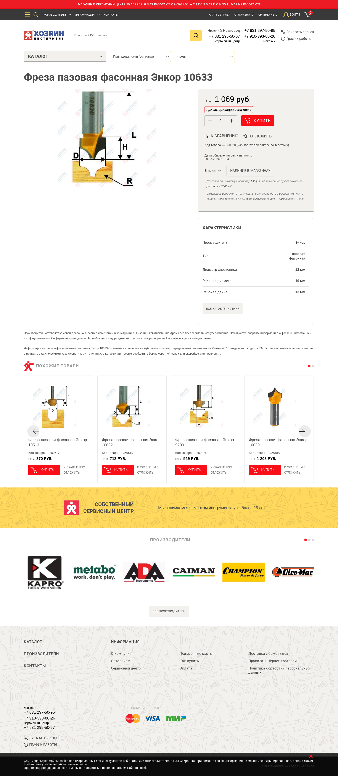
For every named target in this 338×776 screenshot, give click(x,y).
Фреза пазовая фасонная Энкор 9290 (204, 442)
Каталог (33, 642)
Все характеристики (223, 308)
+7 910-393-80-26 (259, 36)
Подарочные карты (196, 653)
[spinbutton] (220, 121)
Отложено (244, 14)
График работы (296, 39)
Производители (54, 14)
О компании (121, 653)
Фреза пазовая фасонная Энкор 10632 (131, 442)
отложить (261, 136)
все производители (169, 611)
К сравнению (74, 467)
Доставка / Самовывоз (268, 653)
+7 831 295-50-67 (224, 36)
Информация (85, 14)
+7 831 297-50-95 (260, 30)
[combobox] (141, 56)
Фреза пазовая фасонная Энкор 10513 (57, 442)
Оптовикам (120, 661)
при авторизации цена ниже (228, 109)
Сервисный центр (126, 668)
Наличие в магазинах (250, 171)
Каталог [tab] (65, 56)
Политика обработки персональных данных (279, 670)
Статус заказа (219, 14)
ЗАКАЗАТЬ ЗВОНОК (42, 738)
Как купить (189, 661)
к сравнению (224, 136)
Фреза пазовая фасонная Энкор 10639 (278, 442)
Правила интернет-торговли (272, 661)
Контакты (111, 14)
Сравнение (268, 14)
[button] (231, 121)
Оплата (186, 668)
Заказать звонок (297, 32)
